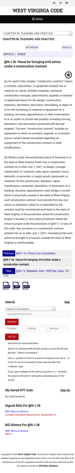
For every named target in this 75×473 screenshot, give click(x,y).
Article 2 (67, 47)
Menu (39, 19)
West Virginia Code (37, 10)
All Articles (32, 47)
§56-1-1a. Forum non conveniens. (29, 253)
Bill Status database (48, 466)
